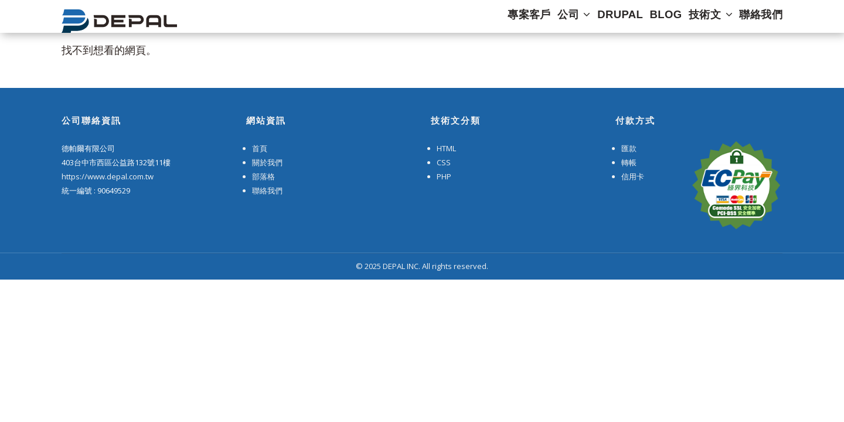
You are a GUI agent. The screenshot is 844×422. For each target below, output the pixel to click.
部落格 (263, 176)
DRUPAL (599, 20)
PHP (444, 176)
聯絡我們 (762, 20)
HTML (446, 148)
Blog (651, 20)
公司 (544, 20)
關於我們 (267, 162)
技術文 (705, 20)
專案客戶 (492, 20)
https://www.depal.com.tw (108, 176)
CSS (444, 162)
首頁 (259, 148)
